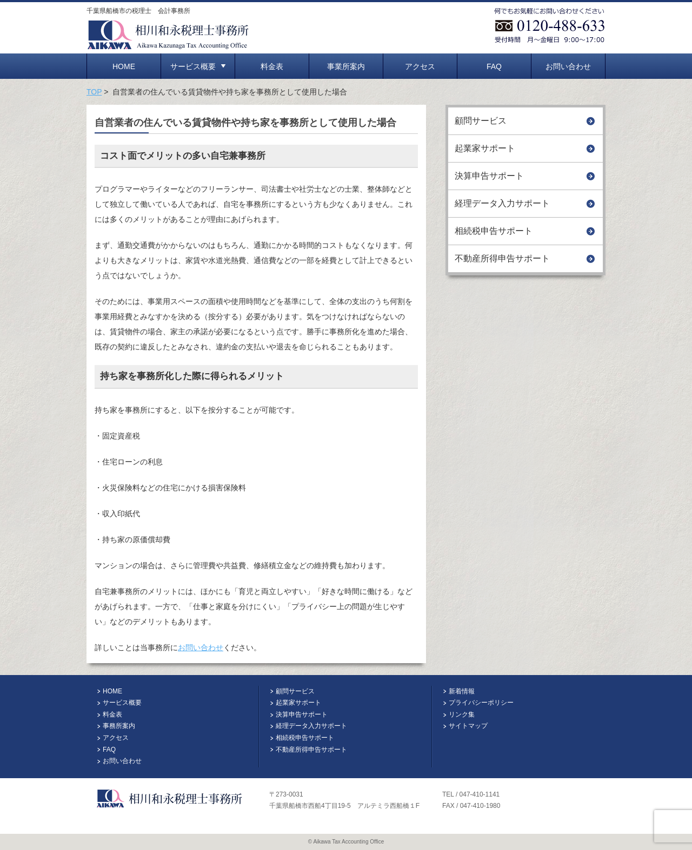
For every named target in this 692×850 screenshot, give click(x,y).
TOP (94, 91)
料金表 (272, 66)
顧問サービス (481, 120)
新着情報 (462, 691)
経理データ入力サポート (502, 203)
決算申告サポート (489, 175)
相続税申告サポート (494, 230)
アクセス (420, 66)
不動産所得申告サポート (502, 258)
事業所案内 (346, 66)
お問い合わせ (568, 66)
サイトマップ (468, 726)
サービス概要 (197, 66)
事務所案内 (119, 726)
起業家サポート (485, 148)
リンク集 (462, 714)
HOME (123, 66)
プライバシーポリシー (481, 702)
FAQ (494, 66)
